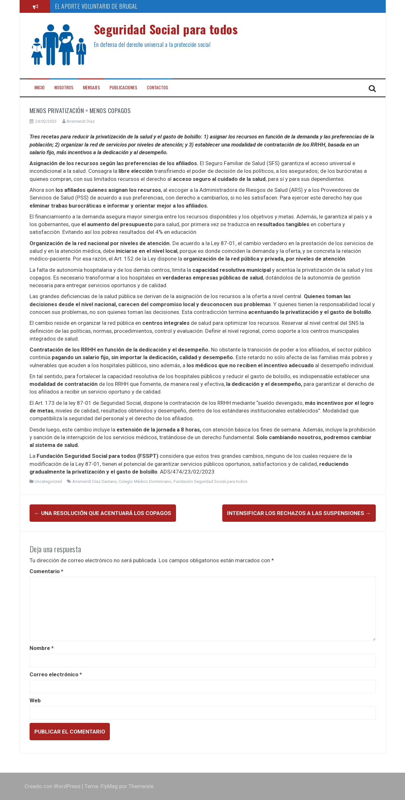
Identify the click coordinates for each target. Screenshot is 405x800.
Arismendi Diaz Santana (94, 481)
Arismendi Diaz (80, 121)
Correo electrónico (56, 674)
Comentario (46, 571)
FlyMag (109, 786)
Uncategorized (48, 481)
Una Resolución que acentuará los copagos (102, 513)
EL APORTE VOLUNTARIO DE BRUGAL (96, 6)
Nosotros (63, 87)
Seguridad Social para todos (166, 29)
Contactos (157, 87)
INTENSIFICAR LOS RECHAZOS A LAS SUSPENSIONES (299, 513)
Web (35, 700)
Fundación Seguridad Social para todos (210, 481)
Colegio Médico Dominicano (145, 481)
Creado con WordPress (52, 786)
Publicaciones (123, 87)
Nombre (42, 648)
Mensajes (91, 87)
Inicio (39, 87)
